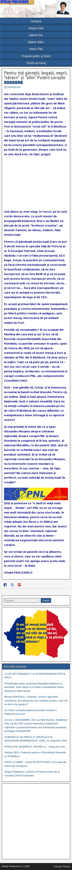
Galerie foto (36, 35)
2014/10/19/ (13, 87)
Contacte (36, 21)
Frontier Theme (61, 866)
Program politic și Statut (36, 56)
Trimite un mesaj (36, 63)
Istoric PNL (36, 49)
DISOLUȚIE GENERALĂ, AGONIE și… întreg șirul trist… (35, 746)
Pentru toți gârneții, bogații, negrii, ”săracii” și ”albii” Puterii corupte (35, 75)
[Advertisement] (36, 821)
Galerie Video (36, 42)
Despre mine (36, 28)
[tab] (5, 585)
